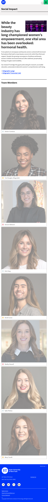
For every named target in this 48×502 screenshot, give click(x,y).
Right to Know (5, 491)
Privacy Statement (6, 495)
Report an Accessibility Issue (8, 493)
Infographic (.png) (9, 71)
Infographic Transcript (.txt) (12, 73)
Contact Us (33, 477)
